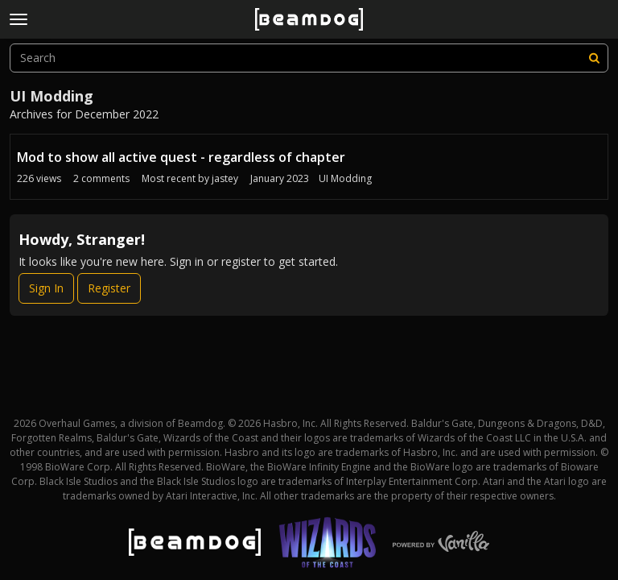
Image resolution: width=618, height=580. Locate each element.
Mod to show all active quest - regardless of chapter (181, 157)
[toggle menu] (18, 19)
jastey (225, 178)
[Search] (593, 58)
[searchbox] (309, 58)
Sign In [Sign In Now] (46, 288)
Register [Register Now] (109, 288)
